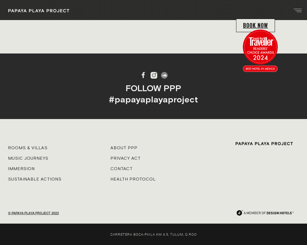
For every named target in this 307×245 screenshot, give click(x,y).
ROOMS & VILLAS (28, 147)
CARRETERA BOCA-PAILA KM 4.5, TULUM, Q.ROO (153, 234)
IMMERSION (21, 168)
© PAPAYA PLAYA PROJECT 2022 (33, 213)
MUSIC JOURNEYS (28, 158)
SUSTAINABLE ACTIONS (35, 179)
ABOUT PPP (123, 147)
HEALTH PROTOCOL (133, 179)
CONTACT (121, 168)
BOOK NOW (255, 25)
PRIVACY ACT (125, 158)
